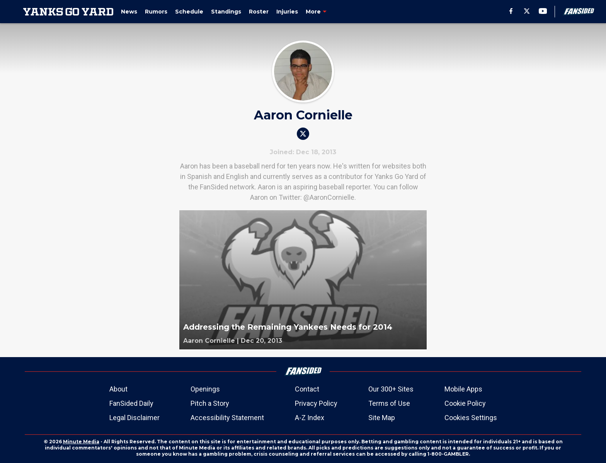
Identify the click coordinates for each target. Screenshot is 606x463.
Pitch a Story (210, 403)
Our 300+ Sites (391, 389)
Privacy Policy (316, 403)
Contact (307, 389)
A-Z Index (309, 418)
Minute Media (81, 441)
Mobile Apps (463, 389)
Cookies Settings (470, 418)
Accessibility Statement (227, 418)
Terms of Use (389, 403)
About (118, 389)
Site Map (381, 418)
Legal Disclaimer (134, 418)
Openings (205, 389)
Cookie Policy (465, 403)
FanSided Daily (131, 403)
